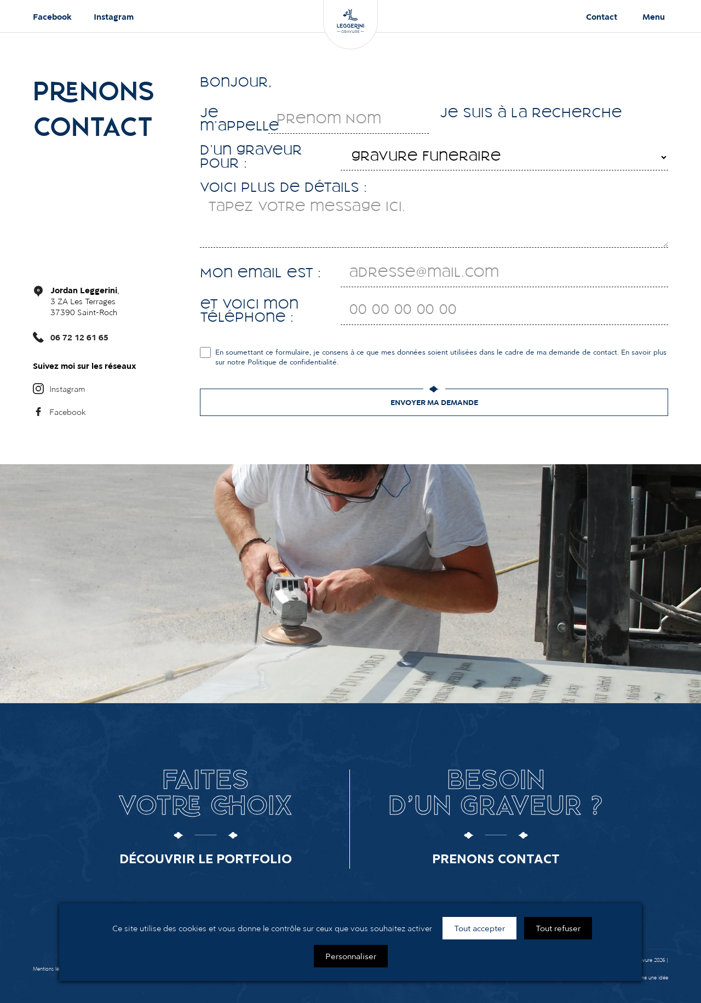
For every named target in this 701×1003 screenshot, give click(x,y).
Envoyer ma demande (434, 402)
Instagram (114, 16)
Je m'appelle (234, 120)
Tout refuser (558, 927)
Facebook (52, 16)
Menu (653, 16)
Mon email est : (260, 274)
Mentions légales (52, 968)
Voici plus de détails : (283, 188)
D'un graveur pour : (251, 158)
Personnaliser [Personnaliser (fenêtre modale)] (350, 955)
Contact (601, 16)
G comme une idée (646, 977)
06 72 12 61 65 (79, 337)
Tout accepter (479, 927)
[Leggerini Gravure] (350, 24)
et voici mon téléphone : (249, 312)
